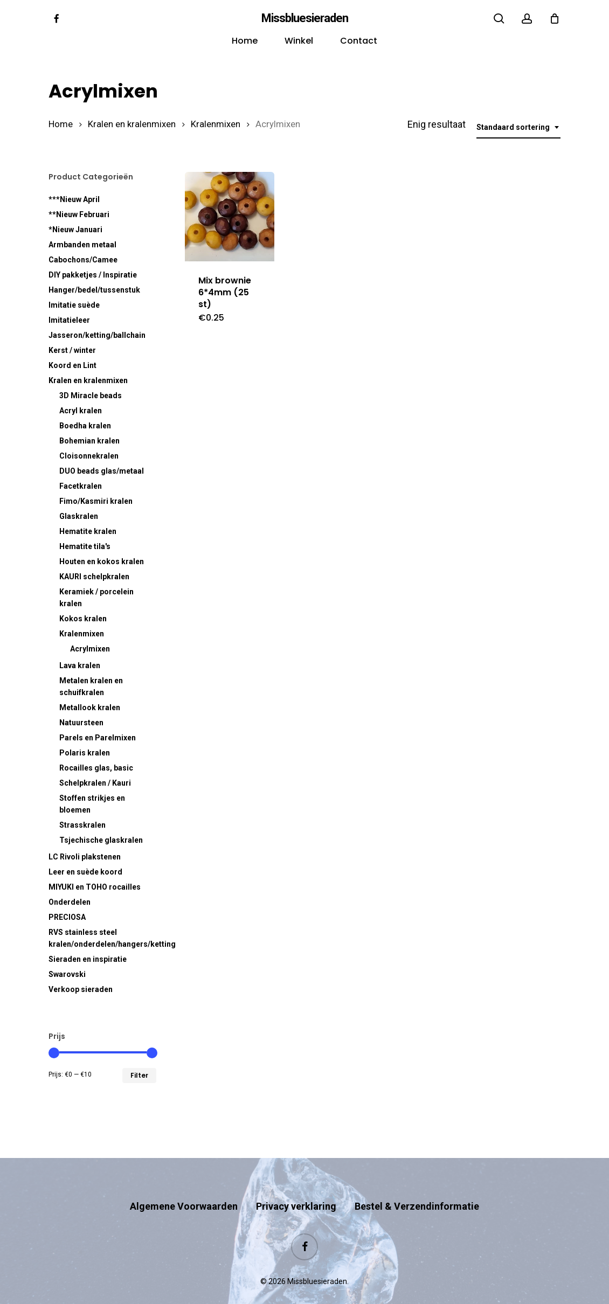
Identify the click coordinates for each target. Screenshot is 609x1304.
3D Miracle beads (90, 395)
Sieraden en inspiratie (88, 959)
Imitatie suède (74, 305)
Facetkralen (80, 486)
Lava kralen (79, 665)
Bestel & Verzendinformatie (417, 1185)
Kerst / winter (72, 350)
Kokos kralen (83, 618)
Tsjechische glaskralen (101, 840)
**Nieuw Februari (79, 214)
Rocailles (96, 768)
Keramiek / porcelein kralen (96, 597)
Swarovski (67, 974)
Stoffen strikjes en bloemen (92, 804)
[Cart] (554, 18)
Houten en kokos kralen (101, 561)
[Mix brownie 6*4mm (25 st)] (229, 216)
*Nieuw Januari (75, 229)
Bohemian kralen (89, 440)
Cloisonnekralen (89, 456)
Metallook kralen (89, 707)
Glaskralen (78, 516)
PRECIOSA (67, 917)
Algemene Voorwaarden (184, 1185)
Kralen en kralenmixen (132, 124)
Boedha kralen (85, 425)
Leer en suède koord (85, 872)
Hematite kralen (87, 531)
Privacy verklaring (296, 1185)
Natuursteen (81, 722)
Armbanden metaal (82, 244)
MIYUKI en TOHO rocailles (95, 887)
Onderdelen (70, 902)
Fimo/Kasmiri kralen (96, 501)
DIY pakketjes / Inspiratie (93, 274)
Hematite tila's (84, 546)
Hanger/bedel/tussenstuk (94, 290)
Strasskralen (82, 825)
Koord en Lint (72, 365)
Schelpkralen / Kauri (95, 783)
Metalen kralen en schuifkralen (91, 686)
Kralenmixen (215, 124)
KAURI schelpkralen (94, 576)
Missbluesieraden (304, 18)
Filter (139, 1075)
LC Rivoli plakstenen (85, 856)
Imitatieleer (69, 320)
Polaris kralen (84, 752)
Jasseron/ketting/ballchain (97, 335)
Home (61, 124)
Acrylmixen (90, 648)
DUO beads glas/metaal (101, 471)
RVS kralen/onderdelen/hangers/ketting (102, 938)
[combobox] (518, 127)
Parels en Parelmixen (97, 737)
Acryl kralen (80, 410)
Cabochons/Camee (83, 259)
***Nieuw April (74, 199)
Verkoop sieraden (81, 989)
